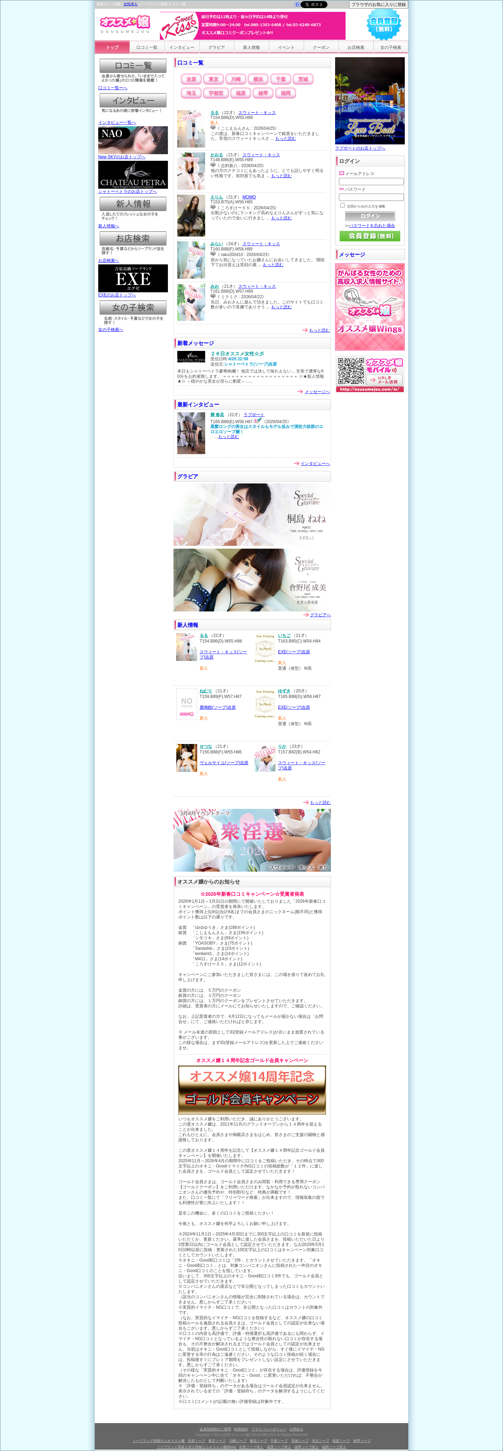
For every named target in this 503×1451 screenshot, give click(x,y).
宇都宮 (216, 93)
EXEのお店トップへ (133, 293)
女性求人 (131, 4)
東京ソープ (217, 1441)
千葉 (281, 79)
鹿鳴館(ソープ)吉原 (218, 707)
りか (282, 746)
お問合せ (296, 1429)
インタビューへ (315, 463)
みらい (216, 243)
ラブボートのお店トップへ (370, 146)
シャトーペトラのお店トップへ (133, 189)
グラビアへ (320, 614)
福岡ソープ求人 (334, 1447)
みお (214, 286)
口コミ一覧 (147, 47)
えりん (216, 197)
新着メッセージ (195, 343)
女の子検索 (390, 47)
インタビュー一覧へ (133, 120)
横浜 (258, 79)
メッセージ (352, 254)
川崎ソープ (238, 1441)
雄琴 (263, 93)
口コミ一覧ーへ (133, 85)
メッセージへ (317, 391)
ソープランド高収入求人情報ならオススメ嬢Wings (197, 1447)
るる (214, 112)
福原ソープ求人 (279, 1447)
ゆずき (284, 691)
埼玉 (191, 93)
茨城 (303, 79)
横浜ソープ (258, 1441)
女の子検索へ (133, 327)
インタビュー (181, 47)
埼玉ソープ (320, 1441)
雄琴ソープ (362, 1441)
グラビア (216, 47)
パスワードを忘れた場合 (372, 225)
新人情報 (251, 47)
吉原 (191, 79)
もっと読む (285, 138)
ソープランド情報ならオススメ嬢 (159, 1441)
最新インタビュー (198, 404)
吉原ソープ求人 (251, 1447)
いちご (284, 635)
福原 (241, 93)
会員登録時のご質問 (215, 1429)
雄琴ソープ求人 (306, 1447)
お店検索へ (133, 258)
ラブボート (253, 414)
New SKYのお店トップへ (133, 154)
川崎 (236, 79)
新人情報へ (133, 223)
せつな (206, 746)
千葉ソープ (279, 1441)
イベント (286, 47)
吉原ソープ (196, 1441)
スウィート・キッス (257, 112)
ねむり (206, 691)
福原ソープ (341, 1441)
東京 (213, 79)
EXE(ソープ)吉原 (294, 651)
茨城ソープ (300, 1441)
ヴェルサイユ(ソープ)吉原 (224, 762)
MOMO (249, 197)
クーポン (321, 47)
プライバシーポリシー (269, 1429)
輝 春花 (217, 414)
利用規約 (241, 1429)
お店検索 (356, 47)
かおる (216, 154)
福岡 (286, 93)
